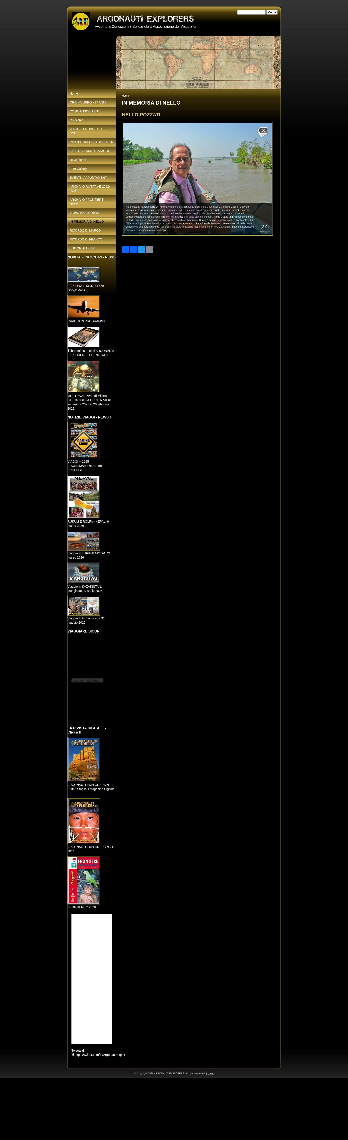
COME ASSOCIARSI (84, 111)
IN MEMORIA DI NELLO (87, 221)
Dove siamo (78, 160)
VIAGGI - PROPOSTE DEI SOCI (88, 131)
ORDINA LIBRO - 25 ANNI (88, 102)
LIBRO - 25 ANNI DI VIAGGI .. (90, 151)
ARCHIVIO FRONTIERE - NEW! (87, 202)
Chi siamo (76, 120)
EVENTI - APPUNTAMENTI (89, 177)
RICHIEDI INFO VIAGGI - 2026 (91, 142)
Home (125, 95)
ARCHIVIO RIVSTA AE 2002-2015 (90, 188)
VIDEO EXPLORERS (84, 212)
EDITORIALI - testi (82, 248)
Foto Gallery (78, 169)
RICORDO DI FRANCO (86, 239)
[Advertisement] (133, 1109)
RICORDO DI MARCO (85, 230)
